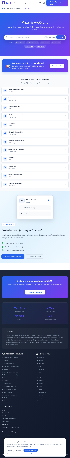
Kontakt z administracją (9, 418)
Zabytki (5, 380)
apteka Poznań (29, 46)
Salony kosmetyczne (8, 386)
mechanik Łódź (40, 46)
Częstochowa (41, 392)
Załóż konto (5, 421)
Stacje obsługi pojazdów (10, 378)
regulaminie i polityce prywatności (31, 453)
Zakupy (5, 360)
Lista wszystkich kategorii (10, 357)
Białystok (40, 380)
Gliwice (39, 395)
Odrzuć (10, 450)
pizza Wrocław (45, 42)
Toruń (39, 386)
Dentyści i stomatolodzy (10, 375)
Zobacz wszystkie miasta (44, 401)
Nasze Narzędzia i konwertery (10, 427)
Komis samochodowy (9, 389)
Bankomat (6, 369)
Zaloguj (41, 3)
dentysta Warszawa (32, 42)
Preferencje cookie (7, 435)
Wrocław (40, 363)
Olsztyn (39, 398)
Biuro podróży (7, 392)
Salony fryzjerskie (8, 363)
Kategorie (26, 3)
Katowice (40, 369)
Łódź (38, 366)
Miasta (16, 3)
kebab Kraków (20, 42)
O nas (3, 410)
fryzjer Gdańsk (56, 42)
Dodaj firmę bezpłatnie (35, 292)
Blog (34, 3)
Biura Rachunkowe (8, 401)
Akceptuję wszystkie (30, 450)
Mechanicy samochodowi (10, 366)
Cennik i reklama (7, 413)
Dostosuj (18, 450)
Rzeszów (39, 383)
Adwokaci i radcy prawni (10, 395)
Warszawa (40, 357)
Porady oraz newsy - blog (9, 416)
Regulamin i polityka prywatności (11, 432)
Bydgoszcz (40, 378)
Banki (4, 398)
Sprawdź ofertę (57, 66)
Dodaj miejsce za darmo (12, 256)
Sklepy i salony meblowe (10, 372)
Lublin (39, 375)
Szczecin (39, 372)
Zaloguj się (5, 424)
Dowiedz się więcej (35, 256)
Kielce (39, 389)
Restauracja (6, 383)
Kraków (39, 360)
